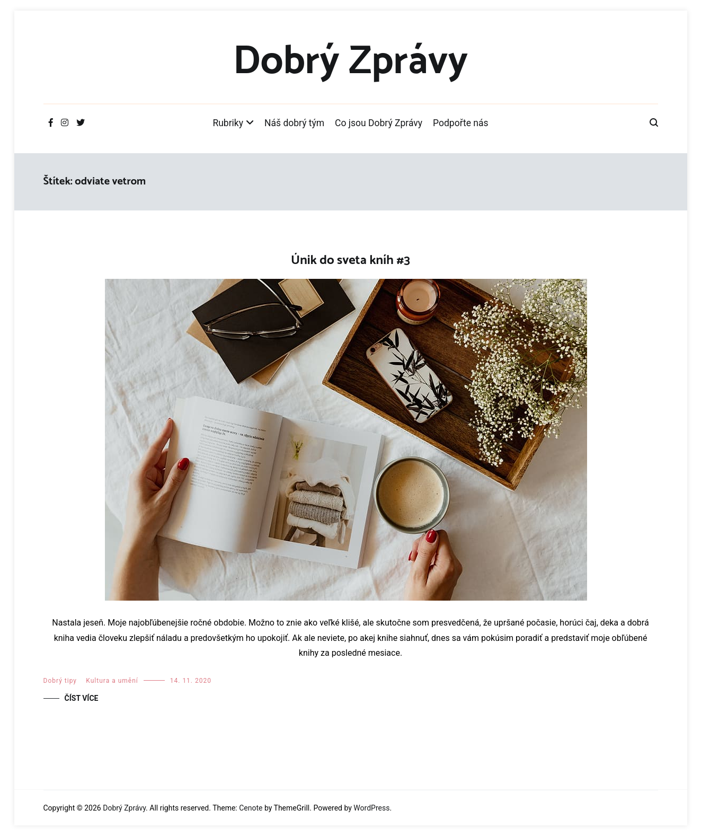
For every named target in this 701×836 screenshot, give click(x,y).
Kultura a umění (112, 680)
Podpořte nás (461, 123)
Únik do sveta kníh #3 (350, 260)
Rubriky (227, 123)
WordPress (371, 808)
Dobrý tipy (60, 680)
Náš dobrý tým (294, 123)
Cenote (250, 808)
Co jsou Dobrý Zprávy (378, 123)
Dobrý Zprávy (350, 62)
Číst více (82, 698)
